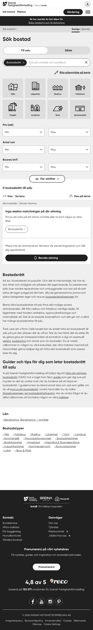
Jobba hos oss (57, 535)
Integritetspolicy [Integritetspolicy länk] (14, 620)
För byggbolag (12, 531)
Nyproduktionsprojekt (38, 438)
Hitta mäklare (11, 527)
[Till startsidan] (24, 4)
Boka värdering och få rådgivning (47, 22)
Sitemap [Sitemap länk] (37, 624)
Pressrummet (56, 531)
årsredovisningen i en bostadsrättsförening (29, 393)
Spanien (85, 29)
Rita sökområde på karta (75, 72)
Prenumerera (46, 566)
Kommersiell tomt (39, 446)
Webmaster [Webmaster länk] (80, 620)
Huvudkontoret (12, 535)
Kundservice (10, 523)
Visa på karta (82, 196)
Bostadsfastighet (67, 438)
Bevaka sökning (46, 257)
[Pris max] (69, 132)
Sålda (68, 50)
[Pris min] (23, 132)
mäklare (63, 397)
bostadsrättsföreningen (59, 296)
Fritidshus (20, 434)
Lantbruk (80, 434)
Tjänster (53, 527)
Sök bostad (9, 11)
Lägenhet (52, 434)
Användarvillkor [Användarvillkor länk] (53, 620)
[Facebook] (32, 601)
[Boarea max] (69, 167)
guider (57, 377)
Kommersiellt (11, 438)
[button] (87, 12)
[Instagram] (50, 601)
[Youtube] (41, 601)
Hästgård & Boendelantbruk (62, 442)
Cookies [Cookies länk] (67, 620)
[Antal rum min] (23, 150)
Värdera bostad (12, 539)
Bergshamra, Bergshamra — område (26, 419)
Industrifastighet (14, 446)
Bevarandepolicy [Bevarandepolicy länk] (34, 620)
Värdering (73, 12)
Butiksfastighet (13, 442)
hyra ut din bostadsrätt (24, 389)
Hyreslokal (34, 442)
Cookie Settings (52, 624)
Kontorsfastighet (66, 446)
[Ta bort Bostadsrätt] (24, 229)
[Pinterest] (59, 601)
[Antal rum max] (69, 150)
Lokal (7, 450)
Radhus (35, 434)
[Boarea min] (23, 167)
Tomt (66, 434)
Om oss (53, 523)
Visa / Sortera (16, 196)
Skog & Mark (23, 450)
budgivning (19, 341)
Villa (6, 434)
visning (7, 341)
